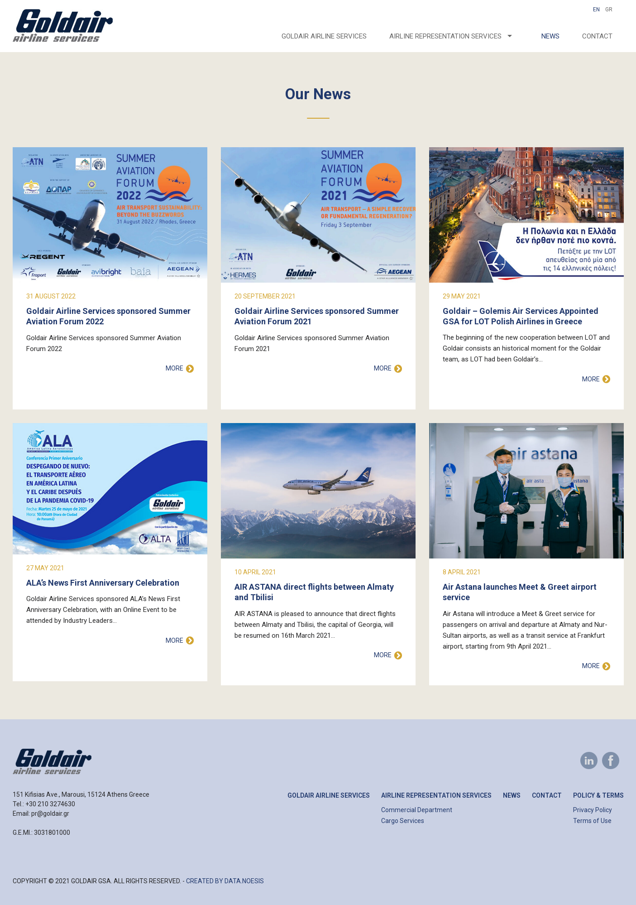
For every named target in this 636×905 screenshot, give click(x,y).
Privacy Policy (592, 810)
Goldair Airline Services (324, 36)
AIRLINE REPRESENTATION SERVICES (445, 36)
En (596, 9)
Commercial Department (416, 810)
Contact (597, 36)
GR (608, 9)
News (550, 36)
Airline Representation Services (436, 795)
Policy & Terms (598, 795)
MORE (174, 368)
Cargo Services (402, 820)
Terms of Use (592, 820)
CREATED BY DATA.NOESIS (225, 881)
